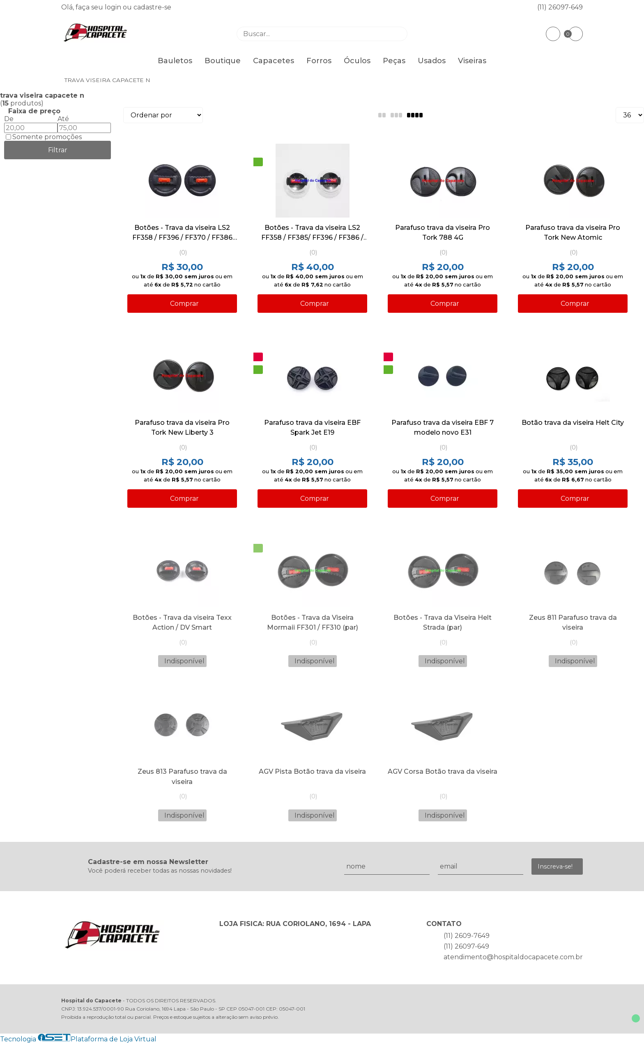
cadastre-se (152, 7)
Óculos (357, 60)
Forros (318, 60)
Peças (394, 60)
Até (63, 119)
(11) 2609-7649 (467, 936)
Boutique (223, 60)
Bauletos (175, 60)
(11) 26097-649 (560, 7)
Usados (432, 60)
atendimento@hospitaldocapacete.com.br (513, 957)
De (9, 119)
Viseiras (472, 60)
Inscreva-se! (555, 866)
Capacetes (273, 60)
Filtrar (57, 150)
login (114, 7)
